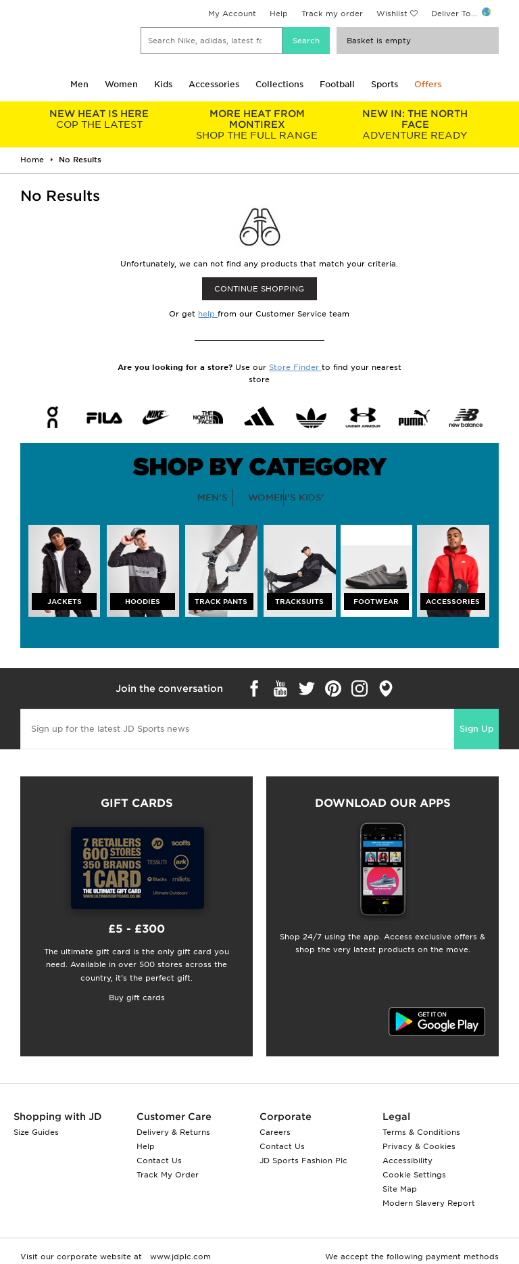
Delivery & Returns (173, 1132)
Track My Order (168, 1174)
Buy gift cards (137, 997)
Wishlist (391, 13)
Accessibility (407, 1160)
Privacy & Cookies (418, 1146)
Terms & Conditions (421, 1132)
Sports (384, 84)
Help (279, 13)
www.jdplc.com (179, 1256)
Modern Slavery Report (428, 1203)
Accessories (214, 84)
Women (121, 84)
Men (79, 84)
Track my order (332, 13)
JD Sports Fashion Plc (303, 1160)
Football (337, 84)
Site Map (399, 1189)
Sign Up (476, 729)
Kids (163, 84)
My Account (232, 13)
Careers (275, 1132)
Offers (427, 84)
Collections (279, 84)
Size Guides (36, 1132)
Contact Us (159, 1160)
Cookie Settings (414, 1174)
